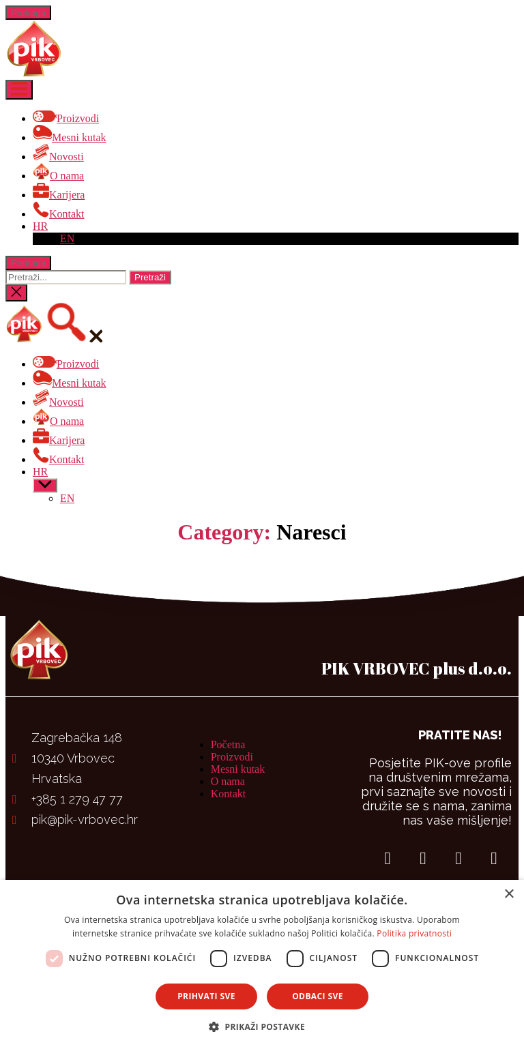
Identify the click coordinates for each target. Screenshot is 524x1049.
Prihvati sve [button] (206, 996)
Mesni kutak (238, 769)
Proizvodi (232, 757)
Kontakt (228, 793)
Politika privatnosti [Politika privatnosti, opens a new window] (414, 933)
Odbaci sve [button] (317, 996)
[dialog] (262, 964)
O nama (228, 781)
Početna (228, 744)
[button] (262, 1026)
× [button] (509, 894)
